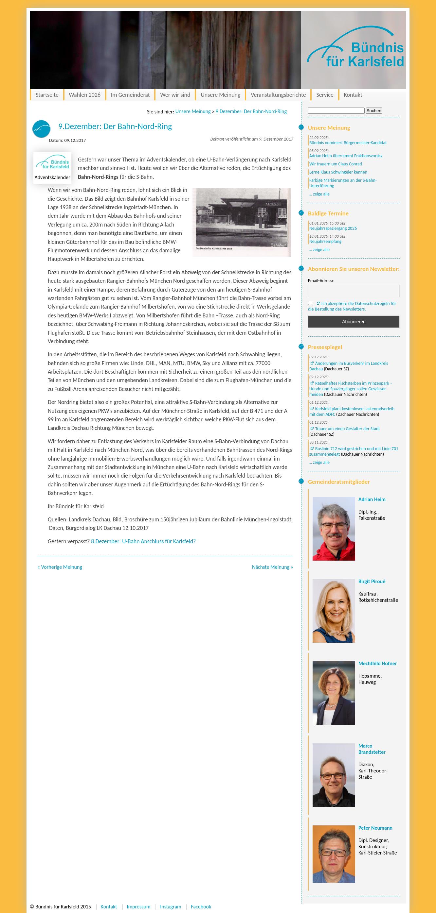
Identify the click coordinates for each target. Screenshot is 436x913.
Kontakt (353, 94)
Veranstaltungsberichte (278, 94)
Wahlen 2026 (85, 94)
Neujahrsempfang (325, 241)
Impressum (138, 907)
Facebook (201, 907)
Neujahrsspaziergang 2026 (333, 228)
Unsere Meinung (220, 94)
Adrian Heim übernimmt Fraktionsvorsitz (346, 156)
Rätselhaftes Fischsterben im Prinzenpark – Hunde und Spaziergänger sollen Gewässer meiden (350, 388)
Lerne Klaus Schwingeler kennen (338, 172)
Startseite (47, 94)
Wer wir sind (175, 94)
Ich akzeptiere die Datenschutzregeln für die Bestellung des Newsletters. (352, 306)
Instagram (170, 907)
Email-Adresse (321, 280)
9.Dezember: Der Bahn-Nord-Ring (251, 111)
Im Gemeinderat (130, 94)
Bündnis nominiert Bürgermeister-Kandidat (348, 142)
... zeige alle (319, 194)
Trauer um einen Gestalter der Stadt (347, 428)
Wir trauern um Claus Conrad (335, 164)
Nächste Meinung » (272, 567)
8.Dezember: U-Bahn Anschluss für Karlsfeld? (143, 541)
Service (325, 94)
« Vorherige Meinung (59, 567)
